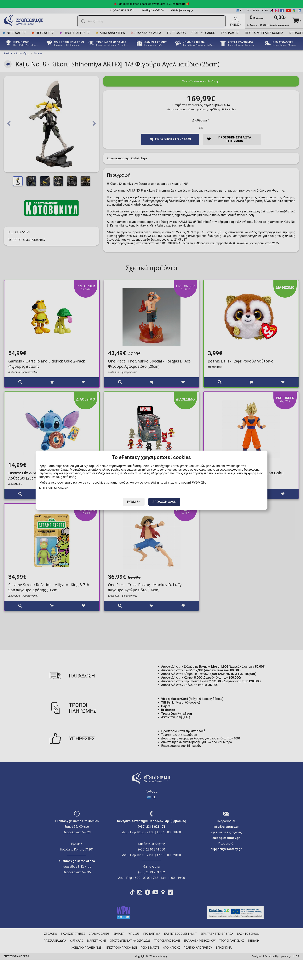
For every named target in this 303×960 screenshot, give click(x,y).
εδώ (154, 482)
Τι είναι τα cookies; (56, 488)
